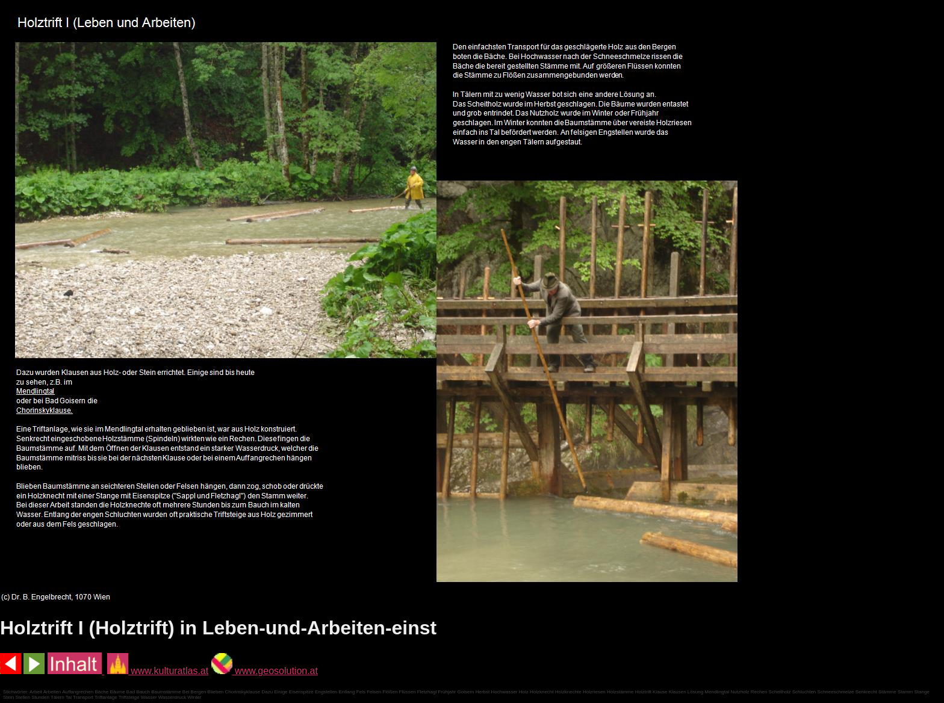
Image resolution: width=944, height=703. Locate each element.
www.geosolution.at (264, 671)
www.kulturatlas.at (157, 671)
